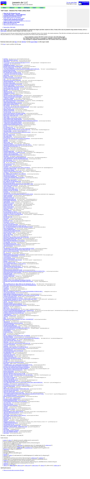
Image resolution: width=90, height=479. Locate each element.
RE (4, 247)
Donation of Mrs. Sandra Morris (10, 189)
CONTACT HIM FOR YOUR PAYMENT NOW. (14, 311)
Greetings (5, 58)
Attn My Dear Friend (8, 234)
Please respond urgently (8, 206)
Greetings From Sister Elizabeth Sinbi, (12, 425)
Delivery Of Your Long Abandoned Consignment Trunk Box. (17, 280)
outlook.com (34, 457)
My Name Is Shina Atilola (9, 82)
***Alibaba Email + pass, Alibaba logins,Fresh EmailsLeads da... (18, 364)
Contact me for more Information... (11, 390)
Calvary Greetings (7, 186)
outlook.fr (41, 457)
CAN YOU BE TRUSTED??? (10, 180)
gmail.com (19, 447)
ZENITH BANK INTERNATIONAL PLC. (13, 124)
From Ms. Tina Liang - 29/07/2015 (11, 87)
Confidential (6, 63)
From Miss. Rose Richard (9, 381)
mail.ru (10, 455)
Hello (4, 268)
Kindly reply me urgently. (9, 182)
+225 (5, 18)
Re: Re (4, 333)
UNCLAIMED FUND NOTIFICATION (12, 118)
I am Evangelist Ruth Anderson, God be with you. (14, 263)
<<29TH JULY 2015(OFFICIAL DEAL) (12, 123)
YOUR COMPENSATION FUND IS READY (13, 86)
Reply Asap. (6, 363)
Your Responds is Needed (9, 409)
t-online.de (5, 463)
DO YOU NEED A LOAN (9, 262)
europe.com (48, 445)
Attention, (5, 407)
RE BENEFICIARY (7, 273)
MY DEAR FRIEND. (8, 337)
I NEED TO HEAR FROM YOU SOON (12, 171)
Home (4, 7)
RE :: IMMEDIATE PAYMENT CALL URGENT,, (14, 173)
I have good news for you (9, 163)
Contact (42, 7)
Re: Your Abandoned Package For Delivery (13, 297)
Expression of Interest (8, 404)
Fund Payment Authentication (10, 176)
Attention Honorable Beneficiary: (11, 380)
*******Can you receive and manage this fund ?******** (16, 62)
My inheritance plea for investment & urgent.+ (13, 362)
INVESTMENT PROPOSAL (10, 200)
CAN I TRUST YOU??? (8, 223)
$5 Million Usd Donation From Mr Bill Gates (13, 313)
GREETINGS (6, 61)
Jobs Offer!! (6, 156)
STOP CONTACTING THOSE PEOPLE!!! (13, 267)
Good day (5, 219)
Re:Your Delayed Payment (9, 70)
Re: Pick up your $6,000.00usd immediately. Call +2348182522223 (18, 310)
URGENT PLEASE (7, 91)
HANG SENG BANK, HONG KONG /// (12, 340)
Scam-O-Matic (33, 41)
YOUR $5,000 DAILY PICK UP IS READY (13, 350)
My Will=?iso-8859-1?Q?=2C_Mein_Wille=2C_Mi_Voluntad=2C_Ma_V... (19, 283)
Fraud (34, 7)
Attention (5, 428)
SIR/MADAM (6, 321)
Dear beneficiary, (7, 253)
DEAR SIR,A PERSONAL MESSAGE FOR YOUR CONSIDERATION (19, 285)
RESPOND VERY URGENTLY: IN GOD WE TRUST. (15, 347)
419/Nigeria (26, 7)
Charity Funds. (6, 264)
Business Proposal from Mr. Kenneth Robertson (14, 396)
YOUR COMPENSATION (9, 229)
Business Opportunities (8, 371)
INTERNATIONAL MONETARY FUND (12, 270)
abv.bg (4, 440)
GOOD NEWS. (6, 201)
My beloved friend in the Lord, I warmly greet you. (14, 225)
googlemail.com (28, 447)
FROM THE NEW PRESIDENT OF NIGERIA (14, 240)
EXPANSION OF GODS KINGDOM (11, 230)
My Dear (5, 125)
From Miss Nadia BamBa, (9, 386)
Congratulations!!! (7, 314)
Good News (6, 306)
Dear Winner (6, 429)
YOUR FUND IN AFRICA (9, 339)
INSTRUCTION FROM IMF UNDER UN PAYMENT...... (16, 366)
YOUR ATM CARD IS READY (10, 185)
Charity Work (6, 117)
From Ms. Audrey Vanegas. (9, 128)
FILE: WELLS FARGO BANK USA (11, 309)
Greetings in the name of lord (10, 296)
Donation (5, 261)
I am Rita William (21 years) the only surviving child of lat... (17, 129)
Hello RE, (5, 90)
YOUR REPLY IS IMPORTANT (10, 256)
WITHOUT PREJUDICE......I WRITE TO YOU (14, 152)
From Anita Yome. (7, 130)
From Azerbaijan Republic (9, 258)
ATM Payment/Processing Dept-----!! (11, 146)
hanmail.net (6, 449)
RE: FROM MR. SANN (8, 352)
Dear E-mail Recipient (8, 228)
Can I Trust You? (7, 108)
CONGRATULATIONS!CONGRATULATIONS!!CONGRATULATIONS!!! (20, 120)
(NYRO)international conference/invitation (13, 323)
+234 (10, 18)
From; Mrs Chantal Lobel (9, 391)
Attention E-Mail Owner (8, 276)
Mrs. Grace (5, 133)
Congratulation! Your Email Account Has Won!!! (14, 348)
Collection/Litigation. (8, 143)
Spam (19, 7)
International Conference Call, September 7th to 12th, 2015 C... (17, 144)
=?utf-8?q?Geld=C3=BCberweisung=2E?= (13, 369)
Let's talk (5, 361)
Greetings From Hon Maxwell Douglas (12, 358)
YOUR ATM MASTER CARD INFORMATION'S (14, 157)
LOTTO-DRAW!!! (7, 210)
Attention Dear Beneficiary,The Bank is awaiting (14, 113)
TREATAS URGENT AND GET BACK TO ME (14, 373)
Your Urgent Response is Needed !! (11, 430)
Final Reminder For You (8, 424)
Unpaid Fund (6, 179)
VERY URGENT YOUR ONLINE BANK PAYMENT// (16, 368)
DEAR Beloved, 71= (8, 137)
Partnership (6, 277)
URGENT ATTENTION (8, 110)
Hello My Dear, (6, 235)
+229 (7, 18)
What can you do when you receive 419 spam (13, 24)
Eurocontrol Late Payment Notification (12, 80)
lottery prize (3, 30)
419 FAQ (24, 41)
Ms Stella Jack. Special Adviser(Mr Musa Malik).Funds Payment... (18, 281)
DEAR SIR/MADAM (8, 356)
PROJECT (5, 141)
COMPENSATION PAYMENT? (10, 423)
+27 (12, 18)
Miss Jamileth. (6, 105)
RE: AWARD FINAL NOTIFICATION (12, 72)
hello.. (4, 318)
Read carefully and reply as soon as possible (13, 114)
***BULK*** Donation (8, 98)
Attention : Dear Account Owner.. (11, 153)
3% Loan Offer (6, 242)
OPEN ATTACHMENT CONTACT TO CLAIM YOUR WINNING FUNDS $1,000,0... (23, 291)
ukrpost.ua (5, 464)
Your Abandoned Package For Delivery (12, 244)
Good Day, (5, 316)
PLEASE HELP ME (8, 216)
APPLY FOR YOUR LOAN (9, 315)
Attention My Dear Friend (9, 354)
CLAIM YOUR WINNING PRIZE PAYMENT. (14, 177)
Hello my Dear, (6, 142)
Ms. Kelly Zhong (7, 112)
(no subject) (6, 166)
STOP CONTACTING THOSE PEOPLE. (12, 103)
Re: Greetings (6, 148)
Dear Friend (6, 147)
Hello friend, (6, 75)
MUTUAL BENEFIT (8, 302)
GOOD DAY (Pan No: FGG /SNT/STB (12, 213)
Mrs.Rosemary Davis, (8, 376)
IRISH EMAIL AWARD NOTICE (11, 104)
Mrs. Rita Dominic (7, 165)
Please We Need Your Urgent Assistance (12, 272)
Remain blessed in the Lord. (9, 199)
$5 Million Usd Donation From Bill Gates (12, 77)
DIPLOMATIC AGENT (8, 203)
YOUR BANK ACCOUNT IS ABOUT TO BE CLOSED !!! (17, 385)
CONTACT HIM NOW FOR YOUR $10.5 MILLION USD (16, 249)
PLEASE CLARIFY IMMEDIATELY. (12, 398)
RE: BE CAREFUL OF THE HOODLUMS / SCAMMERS (16, 335)
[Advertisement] (78, 18)
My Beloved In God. (8, 220)
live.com (5, 454)
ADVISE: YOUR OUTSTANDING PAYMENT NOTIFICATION (18, 194)
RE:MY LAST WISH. (8, 76)
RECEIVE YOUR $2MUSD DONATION (12, 84)
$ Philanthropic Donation (9, 65)
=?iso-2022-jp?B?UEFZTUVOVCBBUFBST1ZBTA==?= (16, 328)
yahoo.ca (5, 465)
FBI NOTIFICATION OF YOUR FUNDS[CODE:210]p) (16, 388)
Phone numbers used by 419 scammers (12, 17)
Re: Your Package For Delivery (10, 211)
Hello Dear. (6, 149)
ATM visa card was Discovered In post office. (13, 392)
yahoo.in (42, 465)
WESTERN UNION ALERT (9, 168)
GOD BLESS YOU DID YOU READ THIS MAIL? (15, 305)
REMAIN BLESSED (8, 99)
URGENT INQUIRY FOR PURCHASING (13, 95)
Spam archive (6, 27)
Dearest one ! (6, 410)
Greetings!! (6, 406)
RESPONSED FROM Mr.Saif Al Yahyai (12, 300)
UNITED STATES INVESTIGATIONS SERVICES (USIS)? (17, 132)
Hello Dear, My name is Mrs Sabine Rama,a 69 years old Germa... (18, 374)
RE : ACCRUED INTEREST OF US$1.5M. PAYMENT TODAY (18, 227)
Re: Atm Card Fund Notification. (10, 224)
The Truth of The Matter (8, 187)
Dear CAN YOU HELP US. (9, 161)
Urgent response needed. (8, 378)
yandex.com (56, 465)
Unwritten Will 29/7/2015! (9, 232)
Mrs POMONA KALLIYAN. (10, 239)
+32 (16, 18)
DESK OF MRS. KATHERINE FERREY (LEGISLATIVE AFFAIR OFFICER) (21, 295)
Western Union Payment (8, 109)
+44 (21, 18)
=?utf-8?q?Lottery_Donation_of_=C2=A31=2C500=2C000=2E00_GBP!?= (20, 299)
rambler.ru (5, 460)
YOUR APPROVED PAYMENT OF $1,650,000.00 (15, 401)
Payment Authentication (8, 67)
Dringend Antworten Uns (9, 421)
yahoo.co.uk (20, 465)
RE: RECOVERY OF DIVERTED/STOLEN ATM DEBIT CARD (18, 184)
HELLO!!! (5, 290)
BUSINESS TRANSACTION (10, 400)
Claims (5, 387)
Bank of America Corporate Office (11, 251)
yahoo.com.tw (35, 465)
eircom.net (20, 445)
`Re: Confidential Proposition (10, 395)
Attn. (4, 79)
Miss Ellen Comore (7, 160)
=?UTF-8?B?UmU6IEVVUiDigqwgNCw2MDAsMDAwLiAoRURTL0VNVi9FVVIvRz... (23, 393)
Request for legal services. (9, 134)
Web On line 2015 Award (9, 175)
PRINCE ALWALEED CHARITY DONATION (14, 254)
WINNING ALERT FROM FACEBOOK (12, 304)
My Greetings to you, (8, 127)
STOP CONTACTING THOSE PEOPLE (12, 122)
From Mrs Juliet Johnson (9, 85)
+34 (18, 18)
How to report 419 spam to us (10, 23)
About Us (12, 7)
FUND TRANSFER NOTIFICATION (12, 326)
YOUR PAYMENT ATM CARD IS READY (13, 411)
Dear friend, (6, 209)
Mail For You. (6, 307)
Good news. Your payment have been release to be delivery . (17, 167)
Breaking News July (8, 205)
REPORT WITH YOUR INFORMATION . (13, 66)
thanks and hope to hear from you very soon (13, 294)
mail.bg (5, 455)
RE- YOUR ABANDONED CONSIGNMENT (13, 100)
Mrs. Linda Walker (7, 136)
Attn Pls (5, 301)
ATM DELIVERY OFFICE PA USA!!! (12, 266)
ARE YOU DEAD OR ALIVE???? (11, 412)
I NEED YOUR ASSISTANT (10, 357)
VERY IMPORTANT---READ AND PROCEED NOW (15, 158)
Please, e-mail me (7, 233)
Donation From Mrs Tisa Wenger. (10, 190)
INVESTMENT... (7, 330)
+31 (14, 18)
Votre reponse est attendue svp (10, 377)
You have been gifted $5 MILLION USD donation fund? (16, 106)
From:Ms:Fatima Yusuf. (8, 151)
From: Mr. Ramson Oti (8, 372)
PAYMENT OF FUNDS (8, 197)
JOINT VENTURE (7, 196)
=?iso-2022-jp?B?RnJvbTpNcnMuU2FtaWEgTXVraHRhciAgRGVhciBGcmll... (21, 69)
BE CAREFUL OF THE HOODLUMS (12, 181)
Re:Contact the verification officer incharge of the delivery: (16, 138)
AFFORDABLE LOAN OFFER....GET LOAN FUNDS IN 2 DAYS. (19, 248)
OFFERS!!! (6, 94)
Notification (6, 419)
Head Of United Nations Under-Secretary (12, 238)
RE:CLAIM (6, 286)
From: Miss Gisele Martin (9, 344)
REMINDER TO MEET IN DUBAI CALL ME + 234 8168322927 (18, 319)
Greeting (5, 215)
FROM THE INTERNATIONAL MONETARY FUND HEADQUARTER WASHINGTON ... (24, 271)
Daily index (12, 27)
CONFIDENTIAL (7, 353)
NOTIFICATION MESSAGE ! (10, 325)
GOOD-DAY (6, 414)
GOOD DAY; (6, 289)
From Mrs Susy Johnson (8, 170)
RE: (4, 162)
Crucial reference (7, 257)
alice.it (10, 440)
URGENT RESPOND (8, 81)
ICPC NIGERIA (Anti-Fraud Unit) (11, 89)
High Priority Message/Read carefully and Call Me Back (16, 237)
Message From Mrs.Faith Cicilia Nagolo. (12, 96)
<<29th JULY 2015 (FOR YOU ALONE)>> (13, 74)
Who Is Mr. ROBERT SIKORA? (10, 60)
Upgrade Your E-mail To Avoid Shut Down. (13, 214)
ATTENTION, (6, 359)
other (23, 18)
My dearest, (6, 191)
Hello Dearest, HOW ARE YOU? (10, 115)
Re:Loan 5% (6, 222)
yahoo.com (27, 465)
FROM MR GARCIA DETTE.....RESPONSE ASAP (15, 426)
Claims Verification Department (10, 405)
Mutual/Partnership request (9, 101)
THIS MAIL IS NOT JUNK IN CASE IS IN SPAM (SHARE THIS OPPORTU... (21, 338)
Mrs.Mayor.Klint (7, 417)
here (16, 41)
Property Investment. (8, 195)
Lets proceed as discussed (9, 292)
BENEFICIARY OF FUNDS (9, 71)
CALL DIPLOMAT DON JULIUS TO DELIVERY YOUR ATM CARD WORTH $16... (23, 382)
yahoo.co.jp (12, 465)
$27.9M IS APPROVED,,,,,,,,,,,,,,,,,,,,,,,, (12, 275)
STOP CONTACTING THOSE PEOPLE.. (12, 119)
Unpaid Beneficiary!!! (8, 349)
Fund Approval (6, 192)
